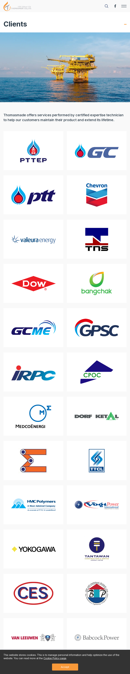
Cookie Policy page (55, 658)
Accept (65, 666)
